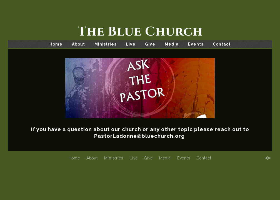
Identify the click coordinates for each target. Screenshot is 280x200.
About (78, 44)
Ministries (105, 44)
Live (131, 44)
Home (55, 44)
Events (195, 44)
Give (150, 44)
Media (172, 44)
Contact (222, 44)
